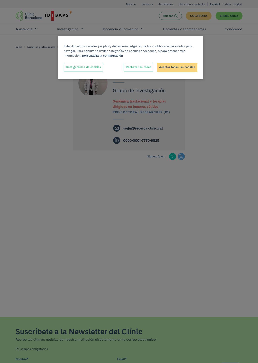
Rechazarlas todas (138, 67)
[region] (130, 57)
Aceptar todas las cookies (177, 67)
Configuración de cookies (83, 67)
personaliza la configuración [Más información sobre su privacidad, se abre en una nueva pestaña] (102, 55)
